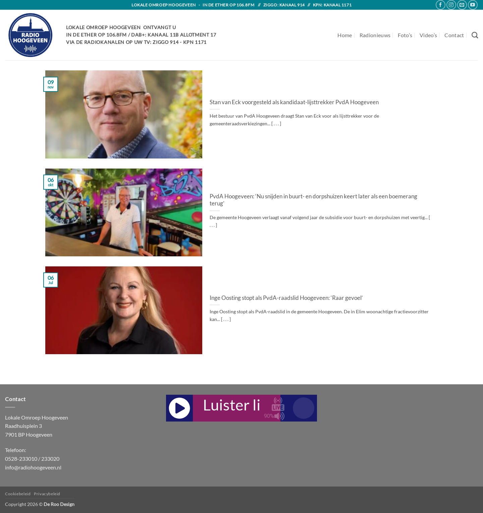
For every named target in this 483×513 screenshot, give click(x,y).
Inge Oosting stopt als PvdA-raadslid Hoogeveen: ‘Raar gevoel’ (286, 298)
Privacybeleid (47, 493)
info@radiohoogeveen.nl (33, 467)
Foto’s (405, 35)
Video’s (428, 35)
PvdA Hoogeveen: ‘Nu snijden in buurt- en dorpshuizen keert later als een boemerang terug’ (313, 200)
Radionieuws (375, 35)
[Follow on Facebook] (440, 5)
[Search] (475, 35)
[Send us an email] (462, 5)
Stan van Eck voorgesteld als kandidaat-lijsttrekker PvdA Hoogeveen (294, 102)
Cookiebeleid (18, 493)
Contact (454, 35)
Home (344, 35)
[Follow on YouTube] (473, 5)
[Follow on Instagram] (451, 5)
